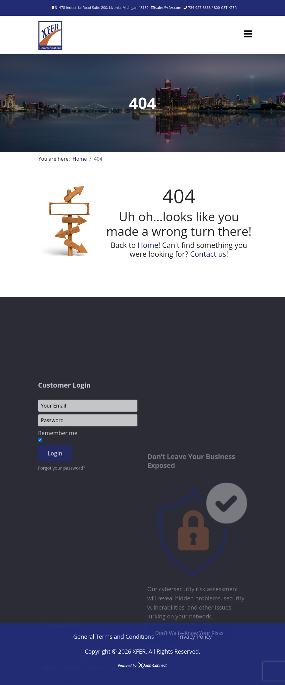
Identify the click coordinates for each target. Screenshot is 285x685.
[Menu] (248, 33)
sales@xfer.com (168, 7)
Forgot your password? (61, 554)
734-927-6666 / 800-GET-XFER (212, 7)
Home (148, 245)
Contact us (208, 254)
